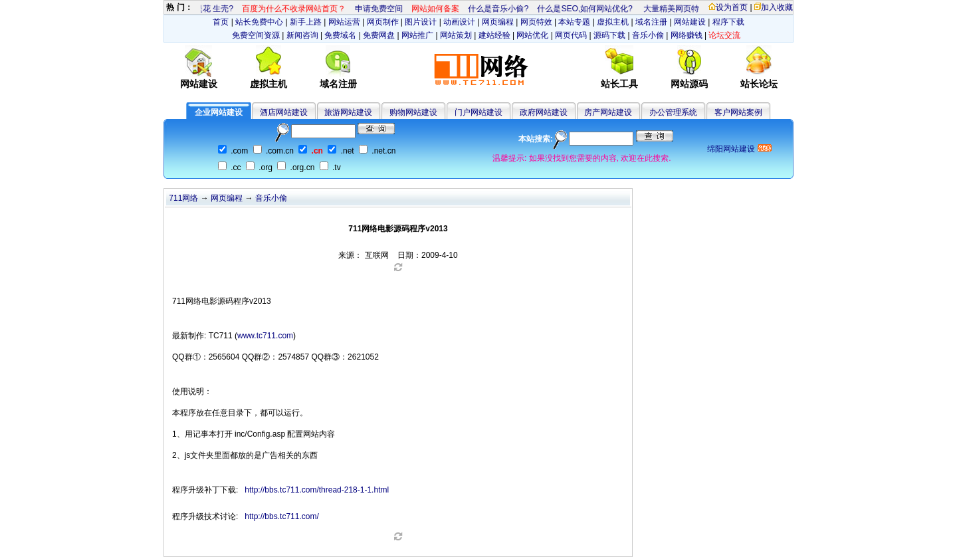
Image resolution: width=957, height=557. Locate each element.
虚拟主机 (613, 22)
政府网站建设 (544, 112)
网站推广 (417, 35)
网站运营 (344, 22)
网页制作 (383, 22)
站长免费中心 (259, 22)
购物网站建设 (413, 112)
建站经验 (494, 35)
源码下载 (609, 35)
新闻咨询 (302, 35)
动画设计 (459, 22)
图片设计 (421, 22)
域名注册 (651, 22)
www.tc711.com (265, 335)
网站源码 (689, 83)
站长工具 (619, 83)
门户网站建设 (478, 112)
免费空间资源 (256, 35)
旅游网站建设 (348, 112)
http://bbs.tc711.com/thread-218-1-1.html (317, 490)
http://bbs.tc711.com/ (281, 516)
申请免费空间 (377, 8)
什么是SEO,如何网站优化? (583, 8)
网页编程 (498, 22)
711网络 (183, 198)
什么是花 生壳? (204, 8)
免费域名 (340, 35)
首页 (221, 22)
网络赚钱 (686, 35)
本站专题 (574, 22)
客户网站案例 (738, 112)
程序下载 (728, 22)
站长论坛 (759, 83)
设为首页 (728, 7)
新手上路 (306, 22)
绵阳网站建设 (731, 149)
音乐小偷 (648, 35)
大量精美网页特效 (674, 8)
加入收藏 (773, 7)
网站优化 (532, 35)
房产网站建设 (608, 112)
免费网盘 (379, 35)
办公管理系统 (673, 112)
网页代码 (571, 35)
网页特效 (536, 22)
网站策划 (456, 35)
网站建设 (690, 22)
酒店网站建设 (284, 112)
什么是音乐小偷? (497, 8)
